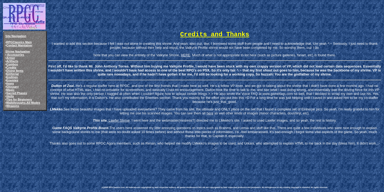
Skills (10, 96)
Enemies (12, 80)
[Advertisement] (199, 162)
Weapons (12, 105)
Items (10, 83)
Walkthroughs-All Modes (23, 102)
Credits (11, 67)
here (209, 113)
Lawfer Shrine (119, 120)
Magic (10, 89)
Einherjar (12, 73)
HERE (185, 55)
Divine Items (14, 70)
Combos (12, 64)
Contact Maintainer (19, 45)
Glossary (12, 86)
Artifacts (12, 61)
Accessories (15, 54)
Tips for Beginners (19, 99)
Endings (12, 77)
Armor (10, 57)
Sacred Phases (16, 93)
